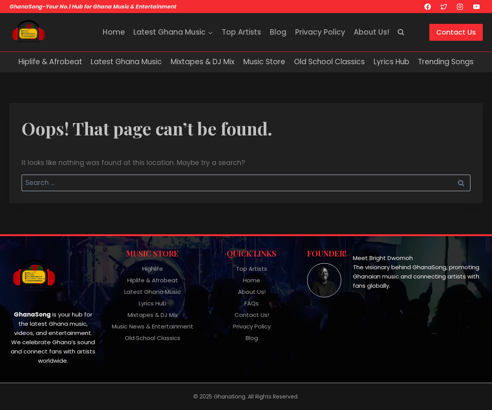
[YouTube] (476, 6)
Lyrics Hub (391, 62)
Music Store (264, 62)
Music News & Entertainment (152, 326)
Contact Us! (251, 315)
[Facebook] (427, 6)
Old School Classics (329, 62)
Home (114, 32)
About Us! (371, 32)
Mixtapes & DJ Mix (202, 62)
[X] (443, 6)
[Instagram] (460, 6)
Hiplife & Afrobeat (50, 62)
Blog (278, 32)
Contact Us (456, 32)
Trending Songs (446, 62)
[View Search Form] (401, 32)
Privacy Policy (320, 32)
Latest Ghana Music (126, 62)
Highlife (152, 269)
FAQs (251, 303)
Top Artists (241, 32)
